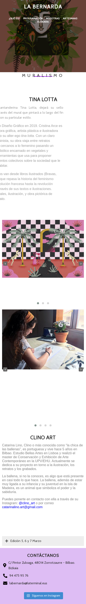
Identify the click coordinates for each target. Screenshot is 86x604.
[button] (37, 303)
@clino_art (27, 503)
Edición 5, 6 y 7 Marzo (23, 541)
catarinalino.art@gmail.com (22, 507)
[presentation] (5, 264)
